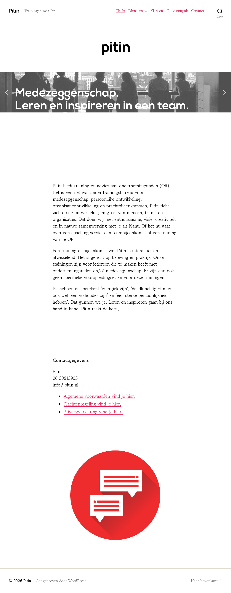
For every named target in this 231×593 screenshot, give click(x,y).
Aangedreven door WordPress (61, 580)
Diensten (135, 10)
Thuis (120, 10)
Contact (197, 10)
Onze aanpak (177, 10)
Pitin (14, 10)
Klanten (157, 10)
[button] (115, 92)
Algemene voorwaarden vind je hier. (99, 396)
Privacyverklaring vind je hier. (93, 412)
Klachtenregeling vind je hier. (92, 404)
